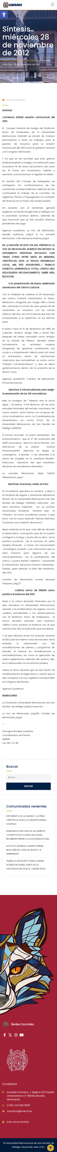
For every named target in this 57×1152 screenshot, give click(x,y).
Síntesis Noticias (15, 100)
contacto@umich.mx (19, 1111)
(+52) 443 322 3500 (18, 1105)
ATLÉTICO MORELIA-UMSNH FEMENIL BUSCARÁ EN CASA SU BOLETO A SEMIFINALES (25, 849)
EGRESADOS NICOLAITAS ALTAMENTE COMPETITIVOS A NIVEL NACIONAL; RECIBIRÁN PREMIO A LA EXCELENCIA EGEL (28, 834)
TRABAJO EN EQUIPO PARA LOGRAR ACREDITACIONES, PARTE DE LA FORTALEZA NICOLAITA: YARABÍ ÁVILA (26, 864)
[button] (4, 14)
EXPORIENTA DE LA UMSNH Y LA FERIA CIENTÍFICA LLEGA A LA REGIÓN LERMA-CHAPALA (26, 819)
